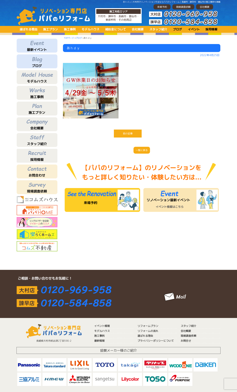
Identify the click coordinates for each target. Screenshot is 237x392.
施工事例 (70, 29)
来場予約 (162, 7)
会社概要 (204, 7)
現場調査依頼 (183, 7)
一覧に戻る (142, 150)
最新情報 (99, 340)
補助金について (115, 29)
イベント (194, 29)
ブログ (177, 29)
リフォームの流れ (148, 331)
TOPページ (69, 37)
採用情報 (211, 29)
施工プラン (50, 29)
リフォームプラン (148, 326)
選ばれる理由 (28, 29)
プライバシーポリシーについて (156, 340)
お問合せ (186, 340)
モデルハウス (90, 29)
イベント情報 (102, 326)
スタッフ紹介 (158, 29)
